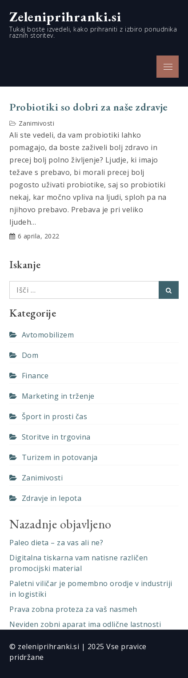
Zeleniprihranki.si (65, 16)
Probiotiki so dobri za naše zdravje (88, 107)
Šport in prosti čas (55, 416)
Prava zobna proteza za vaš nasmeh (73, 609)
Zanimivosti (37, 123)
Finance (35, 376)
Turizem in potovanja (60, 457)
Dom (30, 355)
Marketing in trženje (58, 396)
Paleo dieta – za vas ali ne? (56, 542)
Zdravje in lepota (52, 498)
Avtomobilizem (48, 335)
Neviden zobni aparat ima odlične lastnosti (85, 624)
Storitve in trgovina (56, 437)
